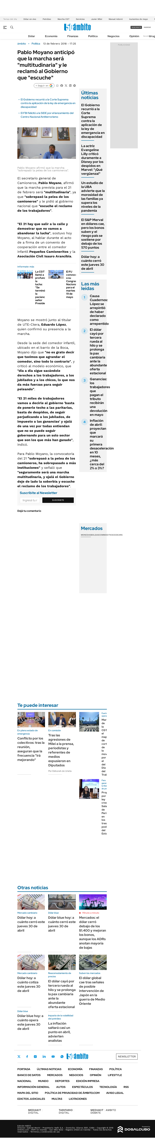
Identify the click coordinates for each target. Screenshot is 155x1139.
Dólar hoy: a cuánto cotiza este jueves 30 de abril (28, 984)
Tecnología (108, 1087)
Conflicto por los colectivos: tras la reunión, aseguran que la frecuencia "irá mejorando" (30, 749)
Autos (61, 1087)
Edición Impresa (87, 1081)
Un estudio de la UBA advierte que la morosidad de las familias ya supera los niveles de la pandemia (93, 197)
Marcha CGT (63, 19)
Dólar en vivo (29, 19)
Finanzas (72, 36)
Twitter (19, 1056)
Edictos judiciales (31, 1099)
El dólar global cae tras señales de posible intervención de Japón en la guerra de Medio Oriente (92, 991)
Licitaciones (78, 1099)
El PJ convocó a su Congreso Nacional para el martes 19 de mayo (72, 284)
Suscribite (58, 500)
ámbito (21, 43)
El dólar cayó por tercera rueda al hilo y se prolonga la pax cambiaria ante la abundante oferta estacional (98, 351)
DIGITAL (35, 1111)
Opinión (134, 36)
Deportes (62, 1081)
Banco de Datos (29, 1075)
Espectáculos (82, 1087)
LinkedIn (44, 1056)
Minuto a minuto (90, 912)
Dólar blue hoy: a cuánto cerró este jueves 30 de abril (62, 924)
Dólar (31, 36)
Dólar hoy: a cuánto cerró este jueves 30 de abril (92, 263)
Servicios (80, 19)
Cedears (118, 535)
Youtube (53, 1056)
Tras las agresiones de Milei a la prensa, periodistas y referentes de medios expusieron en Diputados (61, 750)
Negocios (113, 36)
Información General (33, 1087)
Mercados (55, 1075)
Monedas (86, 535)
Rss (126, 1087)
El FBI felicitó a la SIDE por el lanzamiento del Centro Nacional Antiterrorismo (47, 114)
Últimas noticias (49, 1069)
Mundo (43, 1081)
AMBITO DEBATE (103, 1111)
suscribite (136, 27)
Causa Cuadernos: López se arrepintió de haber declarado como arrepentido (99, 310)
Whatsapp (62, 1056)
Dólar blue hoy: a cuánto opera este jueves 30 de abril (30, 1022)
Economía (51, 36)
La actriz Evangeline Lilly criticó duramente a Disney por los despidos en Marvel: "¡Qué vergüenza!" (92, 160)
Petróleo (47, 19)
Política (93, 36)
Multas (57, 1099)
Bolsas (95, 535)
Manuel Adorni (116, 19)
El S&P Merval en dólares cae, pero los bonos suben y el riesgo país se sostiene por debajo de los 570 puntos (93, 234)
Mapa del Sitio (27, 1093)
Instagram (35, 1056)
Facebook (27, 1056)
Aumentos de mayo (138, 19)
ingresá (147, 27)
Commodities (106, 535)
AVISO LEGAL (115, 1093)
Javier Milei (96, 19)
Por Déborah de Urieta (59, 771)
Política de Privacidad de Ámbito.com (72, 1093)
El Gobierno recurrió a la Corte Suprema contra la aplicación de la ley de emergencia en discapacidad (48, 103)
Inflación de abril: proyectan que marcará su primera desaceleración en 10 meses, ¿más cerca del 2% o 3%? (102, 444)
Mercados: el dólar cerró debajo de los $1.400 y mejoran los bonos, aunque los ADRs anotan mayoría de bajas (92, 932)
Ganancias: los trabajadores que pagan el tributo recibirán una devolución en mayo (100, 397)
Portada (23, 1069)
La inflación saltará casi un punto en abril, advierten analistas (59, 1032)
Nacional (24, 1081)
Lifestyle (115, 1075)
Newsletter (147, 36)
